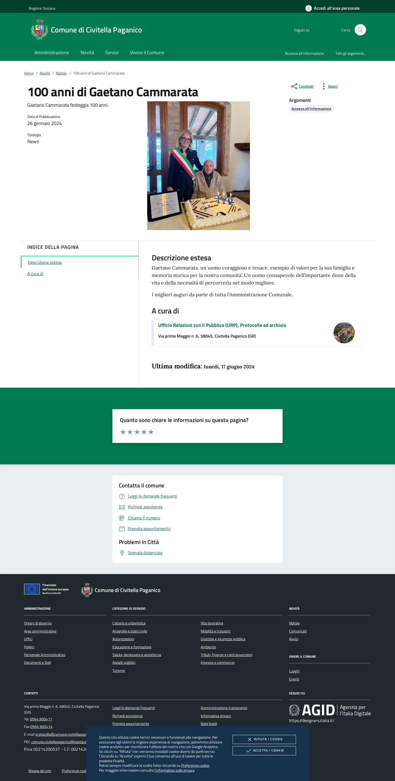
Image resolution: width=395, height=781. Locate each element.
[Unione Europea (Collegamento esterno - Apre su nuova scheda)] (48, 590)
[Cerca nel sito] (360, 30)
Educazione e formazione (131, 647)
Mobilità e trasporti (215, 631)
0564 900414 (41, 727)
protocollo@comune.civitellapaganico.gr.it (67, 734)
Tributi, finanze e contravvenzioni (226, 655)
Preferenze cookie (195, 765)
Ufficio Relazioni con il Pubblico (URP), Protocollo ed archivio (222, 325)
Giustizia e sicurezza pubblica (223, 639)
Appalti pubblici (123, 662)
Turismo (118, 670)
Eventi (294, 679)
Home (28, 73)
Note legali (209, 724)
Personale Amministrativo (44, 655)
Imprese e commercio (217, 662)
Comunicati (298, 631)
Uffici (28, 639)
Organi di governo (38, 623)
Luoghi (294, 671)
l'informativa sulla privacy (174, 770)
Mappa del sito (39, 771)
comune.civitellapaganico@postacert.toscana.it (68, 742)
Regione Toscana (42, 8)
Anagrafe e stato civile (129, 631)
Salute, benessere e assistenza (136, 655)
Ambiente (208, 647)
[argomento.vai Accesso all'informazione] (311, 108)
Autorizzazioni (123, 639)
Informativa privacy (216, 716)
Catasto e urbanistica (129, 623)
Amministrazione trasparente (224, 708)
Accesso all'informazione (304, 53)
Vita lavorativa (212, 623)
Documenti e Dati (37, 662)
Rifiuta (264, 739)
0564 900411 (41, 719)
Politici (29, 647)
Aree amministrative (40, 631)
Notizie (61, 73)
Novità (45, 73)
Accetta (264, 750)
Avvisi (293, 639)
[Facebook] (314, 29)
